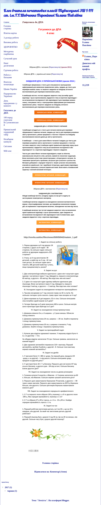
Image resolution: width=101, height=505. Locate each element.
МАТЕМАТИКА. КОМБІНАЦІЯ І (50, 222)
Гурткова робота (11, 70)
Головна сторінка (50, 463)
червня (10, 491)
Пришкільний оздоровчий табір (10, 132)
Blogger (65, 500)
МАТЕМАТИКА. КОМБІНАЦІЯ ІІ (50, 230)
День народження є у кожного (10, 103)
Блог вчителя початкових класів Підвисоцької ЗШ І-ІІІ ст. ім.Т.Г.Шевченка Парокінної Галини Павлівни (48, 13)
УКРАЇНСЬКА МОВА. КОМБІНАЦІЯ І (50, 112)
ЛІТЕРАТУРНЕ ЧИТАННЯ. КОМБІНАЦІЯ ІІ (50, 183)
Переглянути (54, 67)
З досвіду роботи (11, 38)
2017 (7, 487)
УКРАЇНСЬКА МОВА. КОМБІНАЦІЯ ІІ (50, 120)
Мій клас (8, 151)
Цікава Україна (10, 89)
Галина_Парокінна (90, 57)
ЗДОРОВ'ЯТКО (10, 47)
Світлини (8, 146)
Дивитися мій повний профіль (88, 66)
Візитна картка (10, 33)
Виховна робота (11, 42)
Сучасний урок (10, 58)
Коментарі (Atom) (58, 472)
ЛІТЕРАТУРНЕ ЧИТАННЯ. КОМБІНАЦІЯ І (50, 175)
